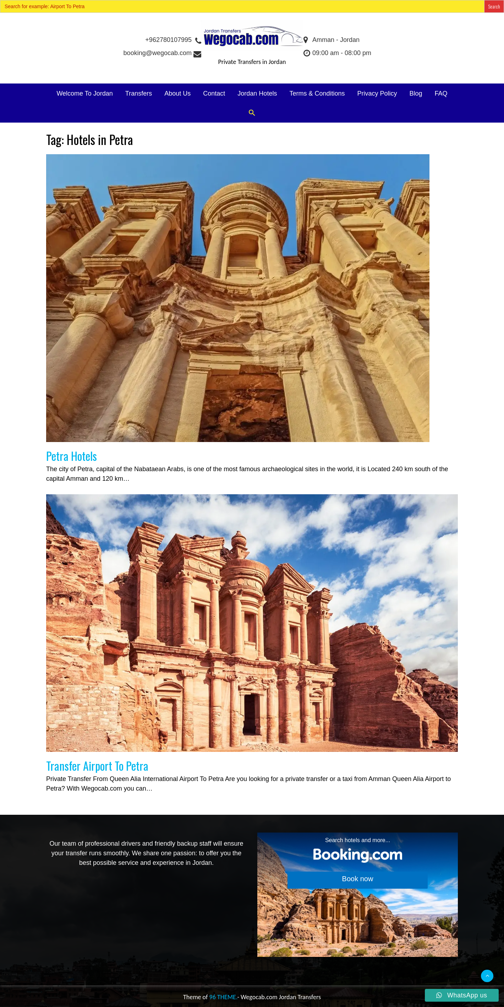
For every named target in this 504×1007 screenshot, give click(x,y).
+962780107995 (173, 39)
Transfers (138, 93)
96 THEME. (223, 997)
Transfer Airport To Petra (97, 765)
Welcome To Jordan (84, 93)
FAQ (441, 93)
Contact (214, 93)
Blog (416, 93)
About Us (177, 93)
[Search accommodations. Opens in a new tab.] (357, 895)
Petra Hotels (71, 455)
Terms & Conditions (317, 93)
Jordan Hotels (257, 93)
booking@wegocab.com (162, 52)
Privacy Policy (377, 93)
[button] (252, 113)
